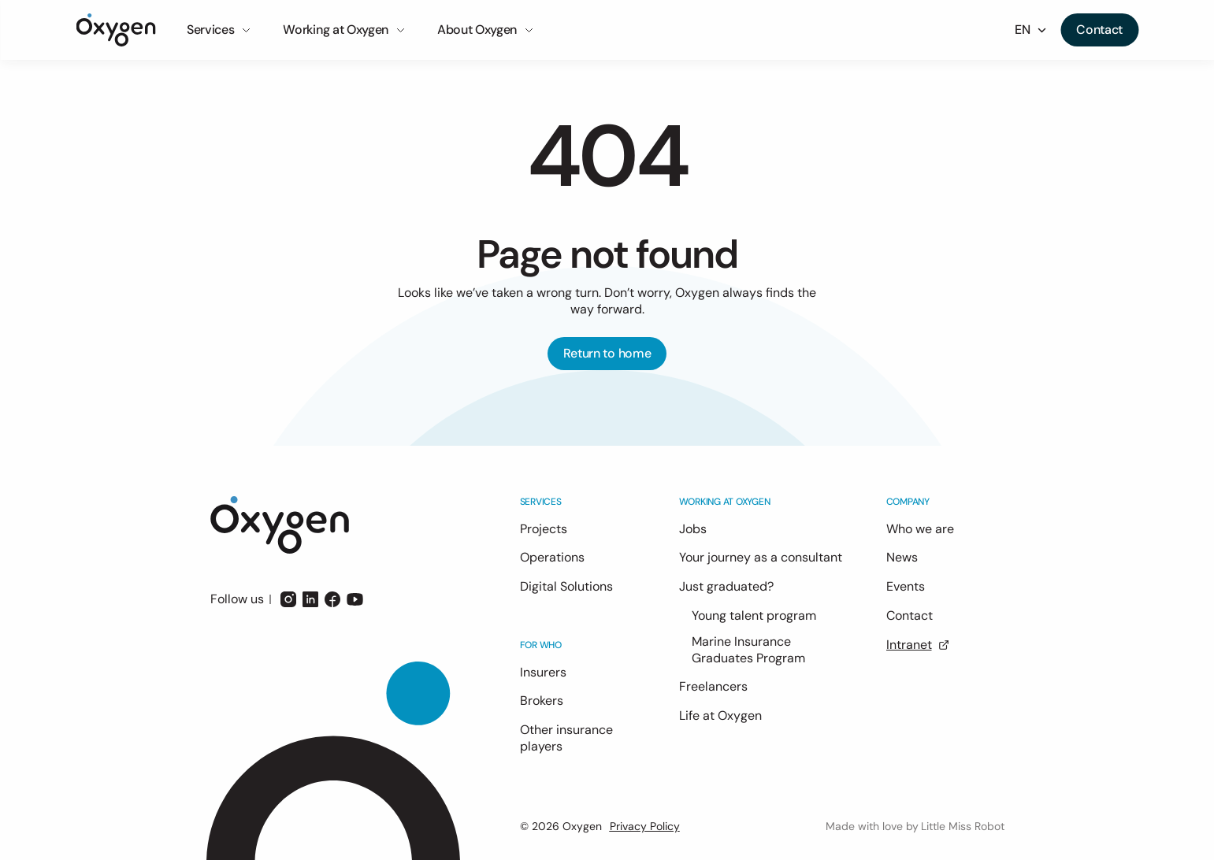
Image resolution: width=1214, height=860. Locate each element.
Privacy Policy (645, 826)
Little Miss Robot (962, 826)
